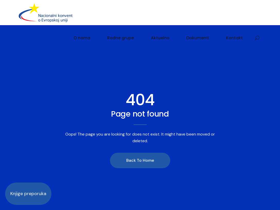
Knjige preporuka (28, 193)
